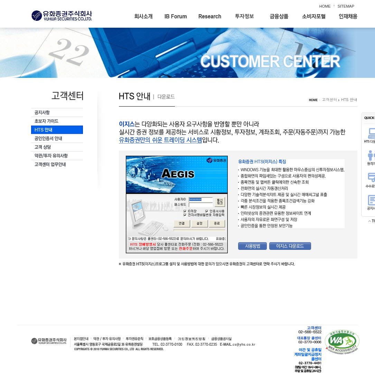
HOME (325, 6)
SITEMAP (346, 6)
